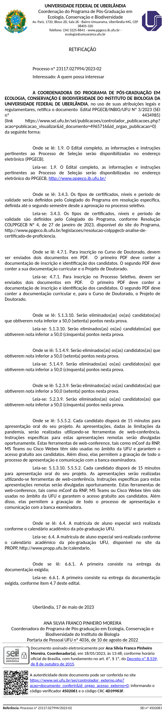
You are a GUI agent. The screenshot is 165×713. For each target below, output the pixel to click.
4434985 (150, 115)
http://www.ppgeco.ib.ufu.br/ (77, 178)
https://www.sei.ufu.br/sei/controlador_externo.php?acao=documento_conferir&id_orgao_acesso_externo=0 (79, 683)
